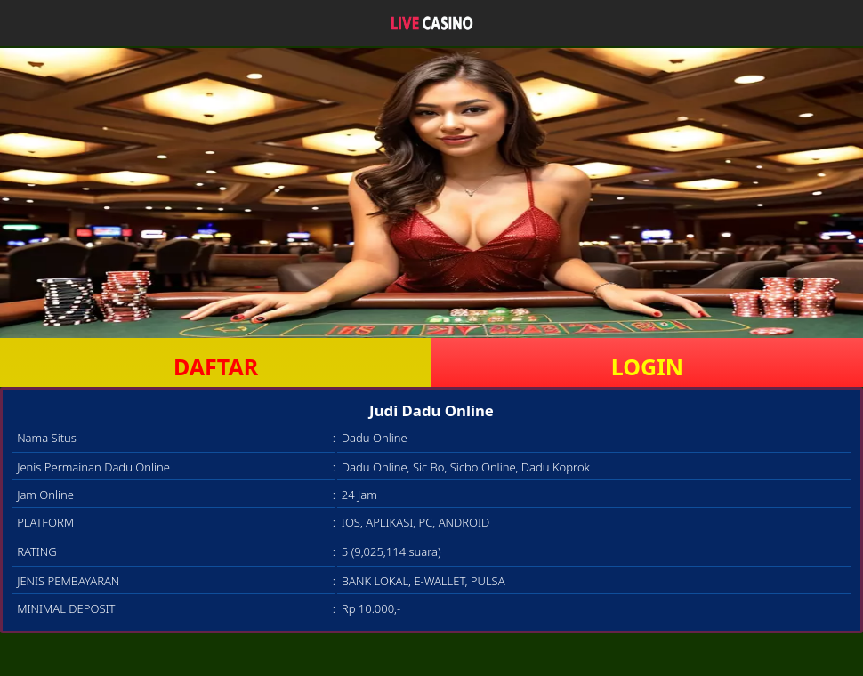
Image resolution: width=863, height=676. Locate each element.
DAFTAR (215, 366)
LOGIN (647, 366)
